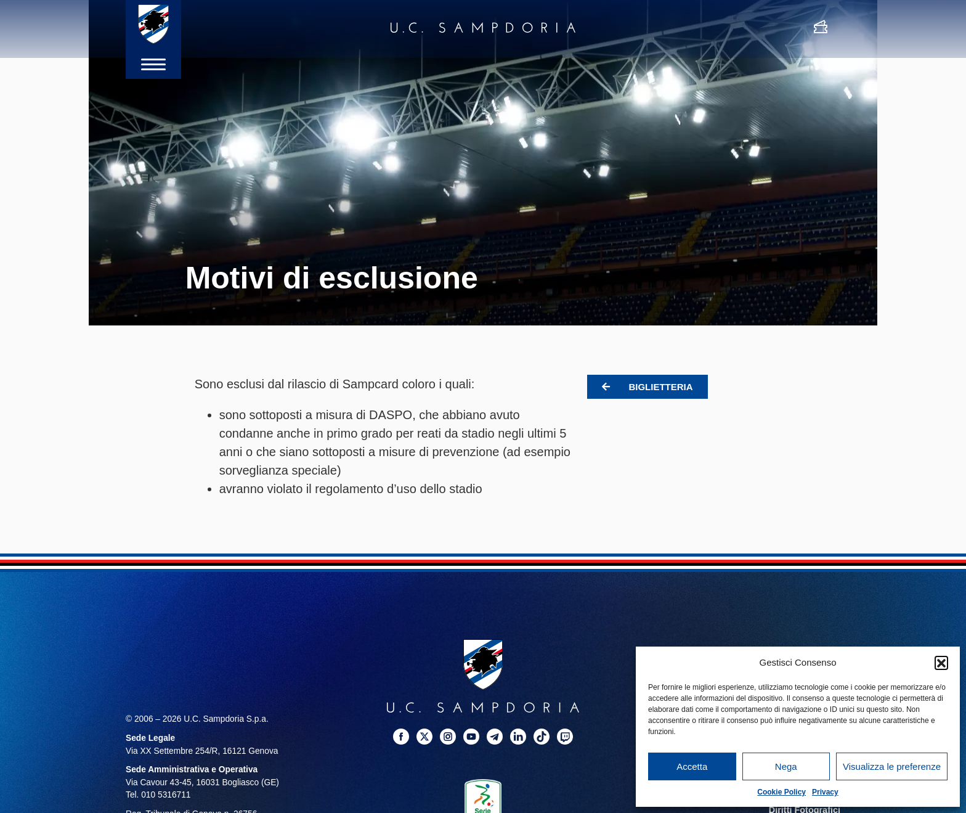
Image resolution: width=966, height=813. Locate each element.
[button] (941, 662)
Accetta (691, 766)
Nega (786, 766)
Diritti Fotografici (806, 807)
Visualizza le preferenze (892, 766)
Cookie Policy (781, 792)
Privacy (825, 792)
